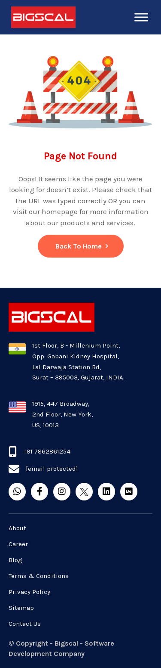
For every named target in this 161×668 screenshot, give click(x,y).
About (17, 528)
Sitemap (21, 608)
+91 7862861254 (46, 451)
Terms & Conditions (39, 576)
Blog (15, 560)
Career (18, 544)
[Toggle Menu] (141, 17)
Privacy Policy (29, 592)
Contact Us (25, 624)
